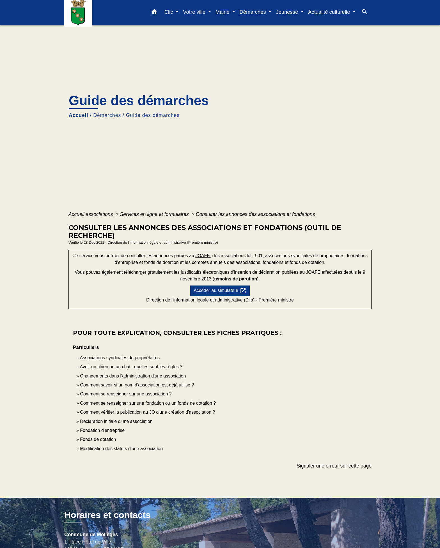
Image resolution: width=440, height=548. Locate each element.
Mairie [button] (223, 12)
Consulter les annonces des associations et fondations (255, 214)
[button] (154, 12)
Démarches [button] (253, 12)
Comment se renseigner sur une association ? (125, 394)
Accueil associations (91, 214)
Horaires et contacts (107, 515)
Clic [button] (169, 12)
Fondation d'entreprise (102, 430)
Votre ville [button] (195, 12)
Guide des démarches (153, 115)
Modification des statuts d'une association (121, 448)
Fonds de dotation (98, 439)
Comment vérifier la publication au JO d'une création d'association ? (147, 412)
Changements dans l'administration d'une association (133, 376)
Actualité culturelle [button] (329, 12)
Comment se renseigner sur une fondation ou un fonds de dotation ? (148, 403)
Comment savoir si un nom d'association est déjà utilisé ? (137, 385)
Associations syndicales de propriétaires (120, 357)
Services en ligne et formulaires (155, 214)
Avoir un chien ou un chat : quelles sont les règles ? (131, 366)
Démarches (107, 115)
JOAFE (202, 255)
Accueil (78, 115)
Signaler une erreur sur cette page (334, 466)
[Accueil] (99, 12)
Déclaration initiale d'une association (117, 421)
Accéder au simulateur (220, 290)
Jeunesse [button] (287, 12)
